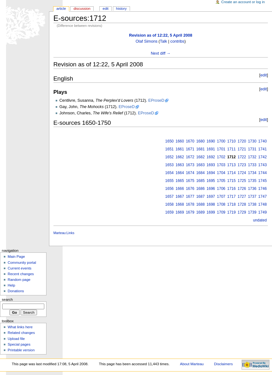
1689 (200, 212)
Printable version (21, 350)
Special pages (19, 344)
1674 (190, 173)
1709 (221, 212)
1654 (169, 173)
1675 (190, 180)
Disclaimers (223, 364)
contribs (177, 41)
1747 (262, 196)
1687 (200, 196)
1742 (262, 157)
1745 (262, 180)
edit (263, 75)
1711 (231, 149)
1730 (252, 141)
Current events (19, 268)
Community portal (22, 262)
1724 (242, 173)
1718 (231, 204)
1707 (221, 196)
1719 (231, 212)
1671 (190, 149)
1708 (221, 204)
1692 (211, 157)
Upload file (16, 339)
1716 (231, 188)
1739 (252, 212)
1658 (169, 204)
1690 (211, 141)
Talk (163, 41)
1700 (221, 141)
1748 (262, 204)
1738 (252, 204)
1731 (252, 149)
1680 (200, 141)
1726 (242, 188)
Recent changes (21, 274)
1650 (169, 141)
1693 (211, 165)
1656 (169, 188)
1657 (169, 196)
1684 (200, 173)
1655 (169, 180)
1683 (200, 165)
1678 (190, 204)
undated (260, 220)
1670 (190, 141)
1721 (242, 149)
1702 (221, 157)
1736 (252, 188)
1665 (180, 180)
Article (61, 8)
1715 (231, 180)
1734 (252, 173)
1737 (252, 196)
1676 (190, 188)
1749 (262, 212)
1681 (200, 149)
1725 (242, 180)
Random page (19, 279)
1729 (242, 212)
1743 (262, 165)
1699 (211, 212)
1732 (252, 157)
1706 (221, 188)
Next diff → (161, 53)
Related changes (21, 333)
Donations (16, 291)
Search (7, 299)
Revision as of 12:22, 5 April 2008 (160, 35)
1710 (231, 141)
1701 (221, 149)
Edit (105, 8)
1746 (262, 188)
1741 (262, 149)
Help (11, 285)
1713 (231, 165)
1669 (180, 212)
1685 (200, 180)
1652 (169, 157)
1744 (262, 173)
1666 (180, 188)
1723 (242, 165)
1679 (190, 212)
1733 (252, 165)
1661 (180, 149)
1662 (180, 157)
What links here (20, 327)
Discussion (81, 8)
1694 (211, 173)
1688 (200, 204)
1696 (211, 188)
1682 (200, 157)
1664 (180, 173)
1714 (231, 173)
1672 (190, 157)
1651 (169, 149)
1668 (180, 204)
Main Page (16, 256)
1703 (221, 165)
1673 (190, 165)
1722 (242, 157)
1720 (242, 141)
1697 (211, 196)
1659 (169, 212)
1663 (180, 165)
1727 (242, 196)
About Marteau (192, 364)
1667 (180, 196)
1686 (200, 188)
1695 (211, 180)
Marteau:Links (63, 233)
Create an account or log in (243, 2)
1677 (190, 196)
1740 (262, 141)
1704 (221, 173)
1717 (231, 196)
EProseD (156, 100)
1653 (169, 165)
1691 (211, 149)
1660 (180, 141)
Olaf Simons (147, 41)
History (121, 8)
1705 (221, 180)
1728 (242, 204)
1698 (211, 204)
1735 (252, 180)
